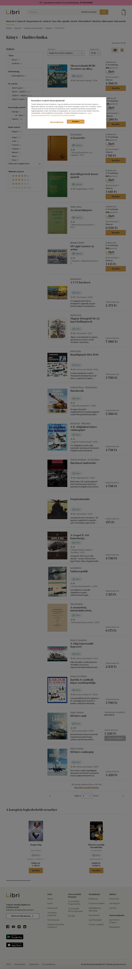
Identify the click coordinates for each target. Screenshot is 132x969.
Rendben (75, 121)
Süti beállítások (56, 122)
